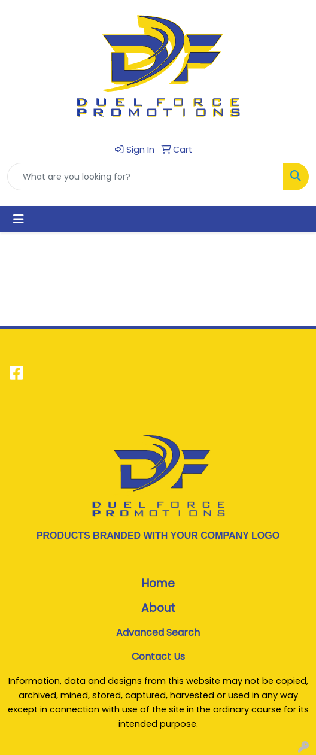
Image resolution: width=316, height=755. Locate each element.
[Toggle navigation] (18, 219)
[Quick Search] (145, 176)
